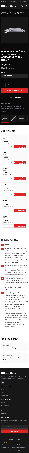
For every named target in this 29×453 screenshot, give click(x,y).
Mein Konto (4, 413)
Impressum (6, 447)
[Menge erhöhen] (14, 85)
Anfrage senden (14, 97)
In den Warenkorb (14, 90)
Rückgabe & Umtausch (6, 408)
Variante (4, 72)
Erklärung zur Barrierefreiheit (19, 447)
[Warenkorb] (21, 5)
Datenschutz (15, 442)
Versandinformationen (6, 405)
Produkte (10, 12)
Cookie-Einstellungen (14, 450)
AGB (22, 442)
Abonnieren (14, 431)
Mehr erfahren (4, 395)
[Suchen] (17, 5)
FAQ (2, 411)
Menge (3, 81)
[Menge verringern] (3, 85)
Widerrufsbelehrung (7, 445)
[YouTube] (2, 382)
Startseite (3, 12)
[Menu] (26, 5)
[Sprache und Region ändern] (20, 1)
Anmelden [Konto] (25, 1)
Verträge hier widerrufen (21, 445)
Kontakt (3, 402)
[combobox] (14, 76)
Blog (2, 392)
